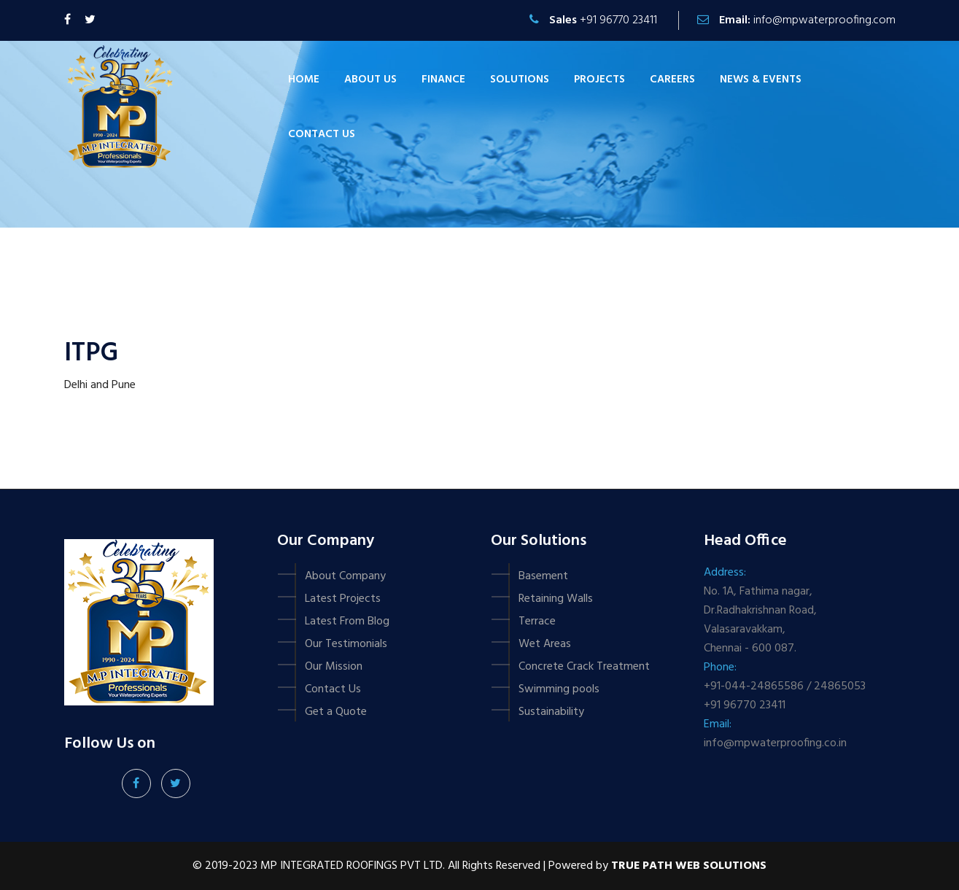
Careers (672, 79)
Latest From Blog (347, 621)
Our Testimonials (346, 644)
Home (303, 79)
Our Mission (333, 666)
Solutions (519, 79)
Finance (443, 79)
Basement (543, 576)
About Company (345, 576)
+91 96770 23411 (618, 20)
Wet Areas (545, 644)
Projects (599, 79)
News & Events (760, 79)
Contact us (321, 134)
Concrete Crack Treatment (584, 666)
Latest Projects (343, 598)
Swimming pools (559, 689)
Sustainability (551, 712)
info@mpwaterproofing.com (824, 20)
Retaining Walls (556, 598)
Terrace (537, 621)
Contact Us (333, 689)
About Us (370, 79)
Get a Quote (336, 712)
